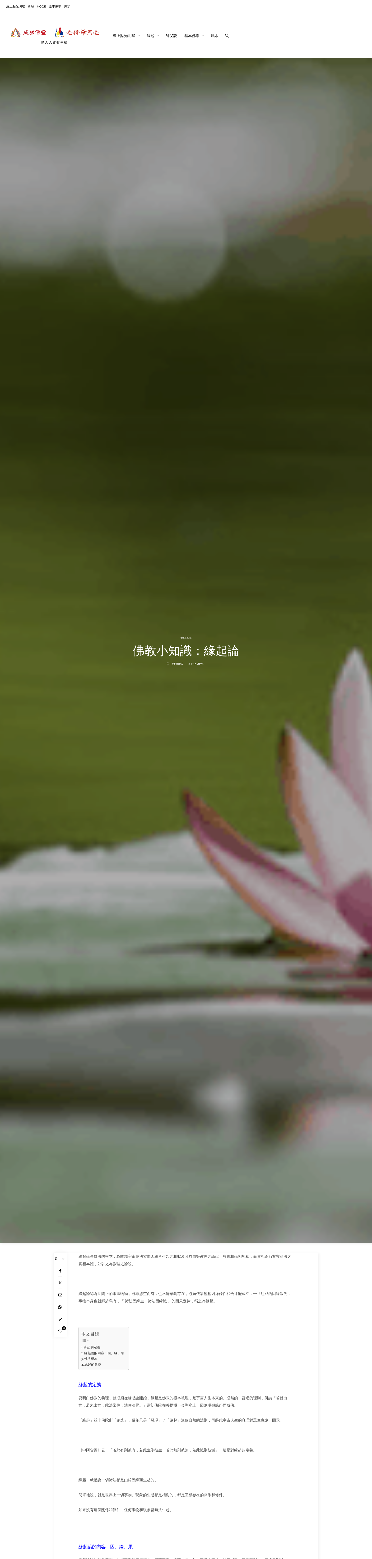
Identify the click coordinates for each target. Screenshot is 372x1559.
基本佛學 (55, 6)
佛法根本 (91, 1358)
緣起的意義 (92, 1364)
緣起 (31, 6)
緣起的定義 (92, 1347)
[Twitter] (60, 1283)
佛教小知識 (185, 638)
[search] (227, 35)
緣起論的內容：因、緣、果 (104, 1352)
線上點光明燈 (15, 6)
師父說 (41, 6)
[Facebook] (60, 1271)
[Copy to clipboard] (60, 1319)
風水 (67, 6)
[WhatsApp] (60, 1307)
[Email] (60, 1295)
